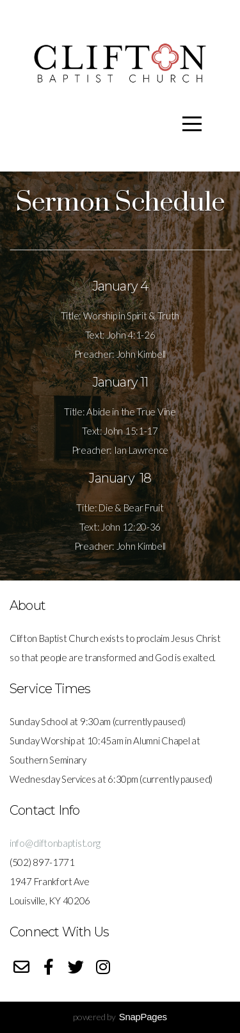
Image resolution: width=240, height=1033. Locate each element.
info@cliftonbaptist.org (55, 843)
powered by (119, 1016)
